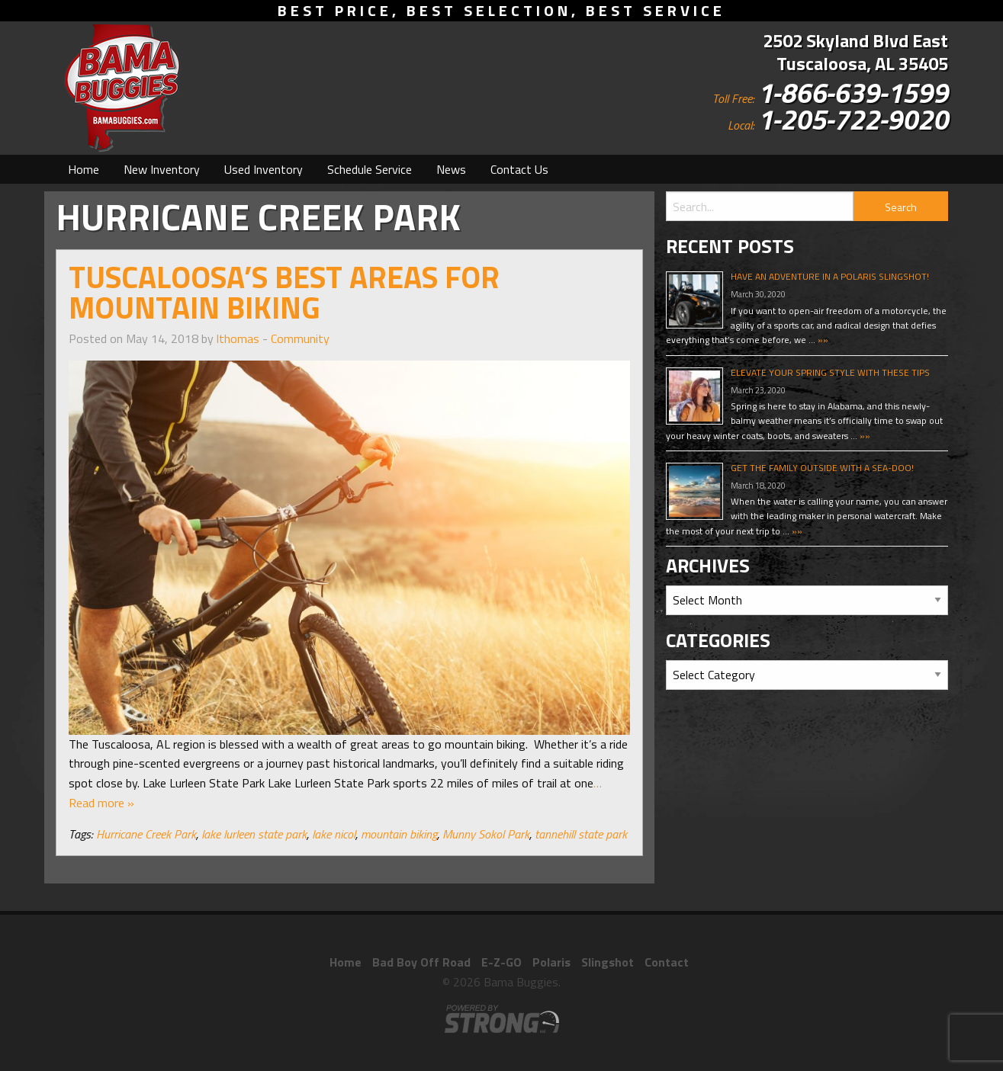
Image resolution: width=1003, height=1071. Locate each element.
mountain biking (399, 834)
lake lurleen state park (254, 834)
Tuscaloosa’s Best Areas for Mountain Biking (284, 292)
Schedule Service (369, 169)
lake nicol (333, 834)
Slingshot (607, 962)
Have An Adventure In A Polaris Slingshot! (830, 276)
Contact (667, 962)
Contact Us (519, 169)
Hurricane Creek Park (146, 834)
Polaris (551, 962)
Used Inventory (263, 169)
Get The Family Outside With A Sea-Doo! (822, 467)
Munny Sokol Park (485, 834)
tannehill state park (581, 834)
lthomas (238, 338)
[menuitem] (83, 169)
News (451, 169)
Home (83, 169)
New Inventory (162, 169)
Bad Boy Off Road (421, 962)
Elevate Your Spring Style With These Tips (830, 372)
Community (300, 338)
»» (821, 339)
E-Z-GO (501, 962)
